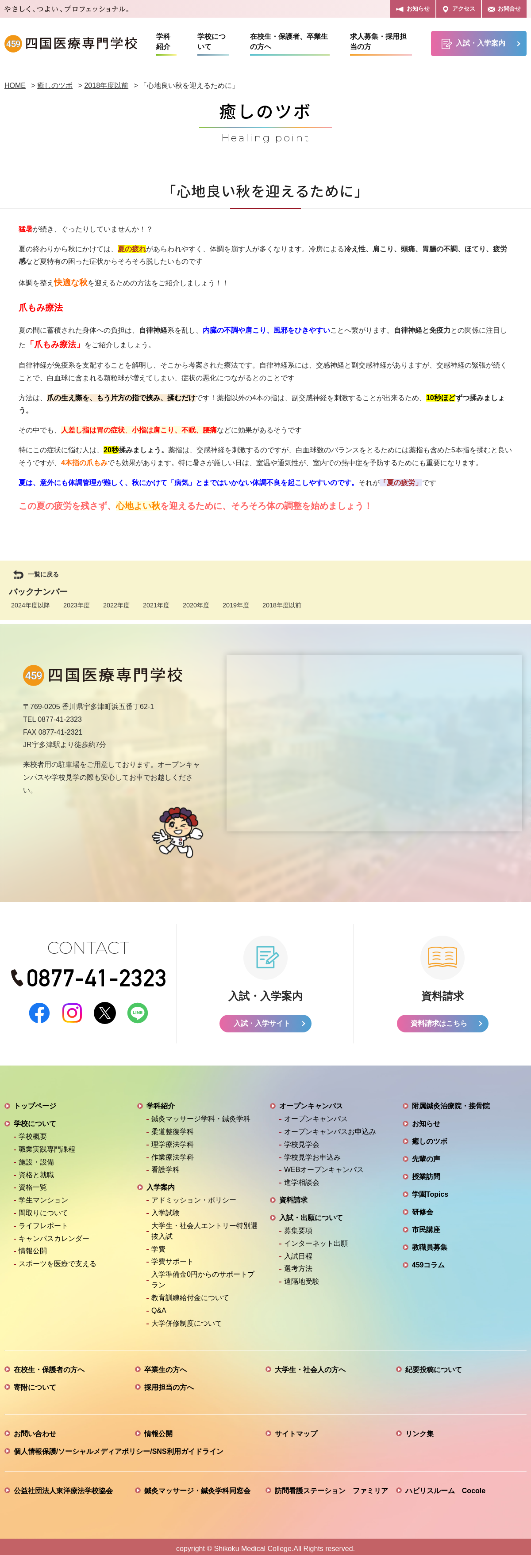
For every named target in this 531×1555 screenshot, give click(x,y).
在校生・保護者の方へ (49, 1365)
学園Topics (430, 1190)
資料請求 (293, 1196)
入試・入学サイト (262, 1019)
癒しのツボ (429, 1137)
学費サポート (172, 1257)
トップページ (35, 1102)
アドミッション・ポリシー (193, 1196)
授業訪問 (426, 1172)
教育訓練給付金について (190, 1293)
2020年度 (196, 605)
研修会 (422, 1208)
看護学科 (165, 1165)
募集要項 (298, 1226)
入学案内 (160, 1183)
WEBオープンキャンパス (324, 1165)
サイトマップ (296, 1430)
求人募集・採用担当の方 (378, 41)
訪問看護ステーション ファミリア (331, 1487)
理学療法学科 (172, 1140)
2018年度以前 (281, 605)
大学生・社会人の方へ (310, 1365)
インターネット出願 (316, 1239)
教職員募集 (429, 1243)
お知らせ (412, 9)
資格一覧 (33, 1183)
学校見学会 (301, 1140)
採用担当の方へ (169, 1383)
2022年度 (116, 605)
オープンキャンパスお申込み (330, 1127)
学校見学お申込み (312, 1153)
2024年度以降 (30, 605)
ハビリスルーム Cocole (445, 1487)
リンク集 (419, 1430)
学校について (211, 41)
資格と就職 (36, 1171)
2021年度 (156, 605)
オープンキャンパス (311, 1102)
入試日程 (298, 1252)
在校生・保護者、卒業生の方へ (289, 41)
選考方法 (298, 1264)
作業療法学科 (172, 1153)
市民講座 (426, 1225)
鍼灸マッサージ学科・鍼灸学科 (200, 1115)
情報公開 (33, 1247)
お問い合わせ (35, 1430)
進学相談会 (301, 1178)
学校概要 (33, 1132)
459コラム (428, 1261)
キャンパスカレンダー (54, 1234)
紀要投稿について (433, 1365)
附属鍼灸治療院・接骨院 (451, 1102)
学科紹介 (163, 41)
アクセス (458, 9)
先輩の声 (426, 1155)
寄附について (35, 1383)
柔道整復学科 (172, 1127)
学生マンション (43, 1196)
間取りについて (43, 1209)
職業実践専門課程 (47, 1145)
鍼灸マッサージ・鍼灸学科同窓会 (197, 1487)
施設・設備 (36, 1158)
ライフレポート (43, 1221)
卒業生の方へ (165, 1365)
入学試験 (165, 1209)
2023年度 (76, 605)
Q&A (158, 1306)
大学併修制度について (186, 1319)
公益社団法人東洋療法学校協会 (63, 1487)
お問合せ (504, 9)
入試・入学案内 (473, 44)
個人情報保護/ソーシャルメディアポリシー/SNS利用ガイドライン (118, 1447)
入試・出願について (311, 1213)
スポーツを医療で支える (57, 1259)
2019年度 (236, 605)
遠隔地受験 (301, 1277)
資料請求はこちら (439, 1019)
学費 (158, 1245)
